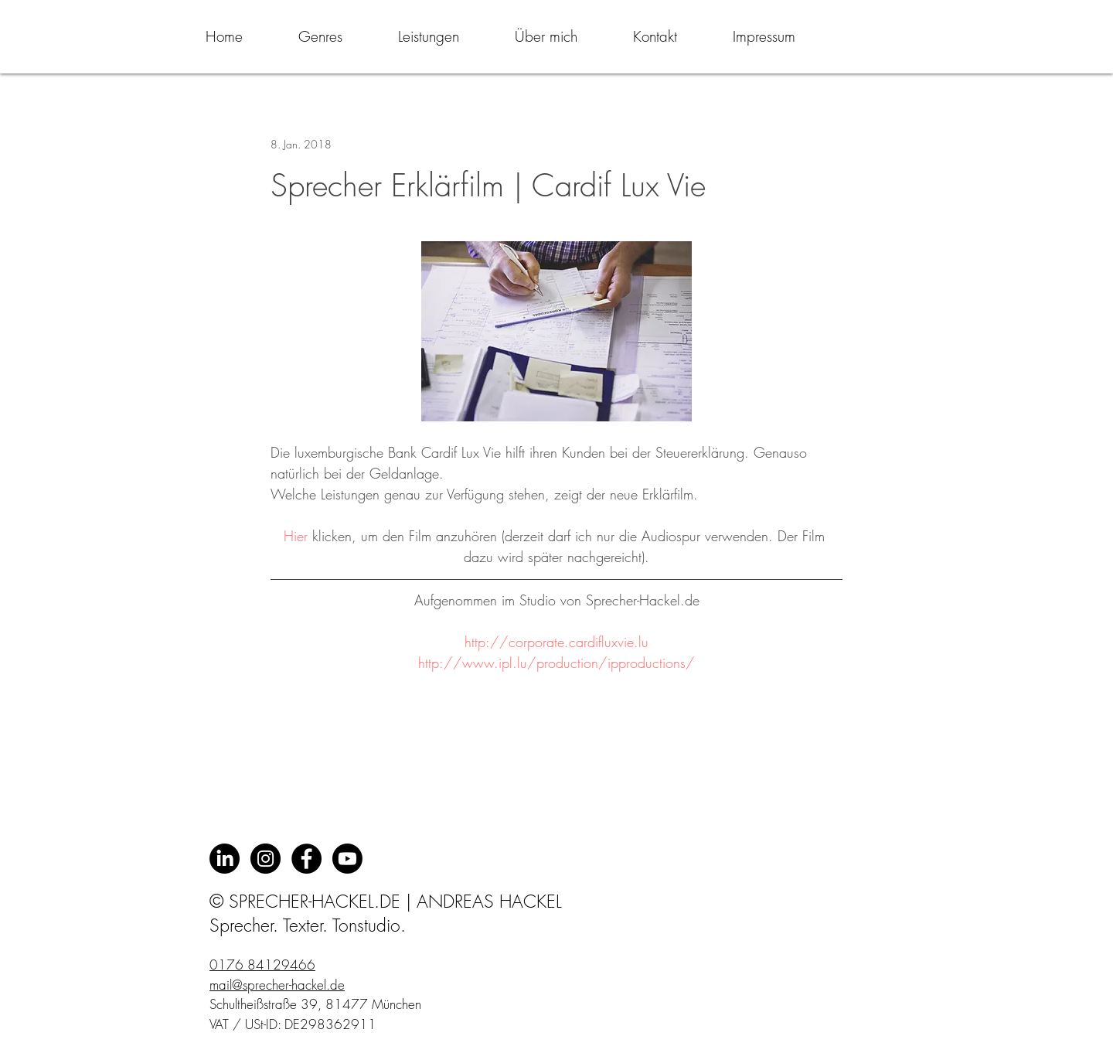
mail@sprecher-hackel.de (277, 985)
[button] (320, 36)
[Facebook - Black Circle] (306, 859)
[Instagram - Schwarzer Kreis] (265, 859)
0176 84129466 (262, 964)
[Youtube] (347, 859)
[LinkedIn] (224, 859)
